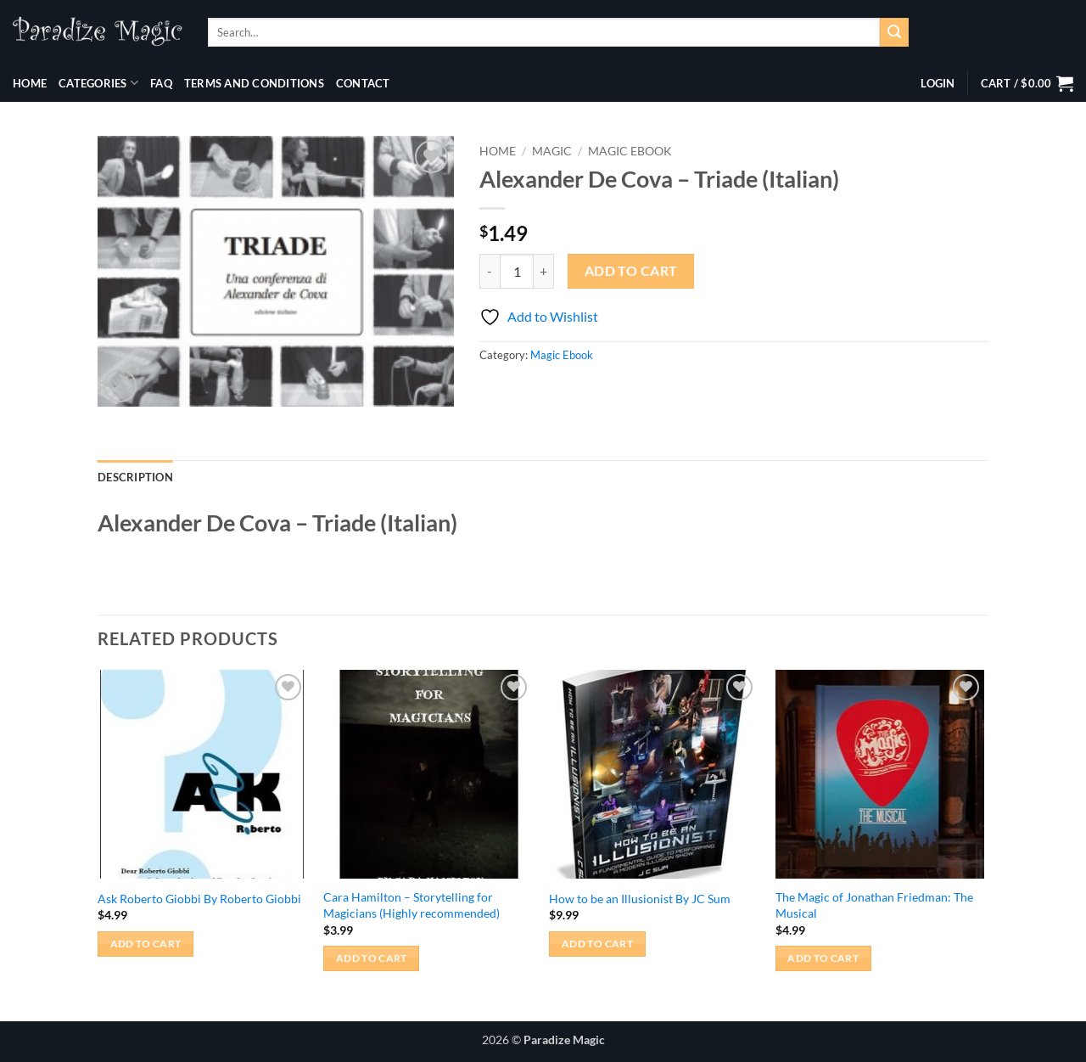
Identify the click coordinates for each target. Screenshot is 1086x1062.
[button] (937, 83)
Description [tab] (135, 477)
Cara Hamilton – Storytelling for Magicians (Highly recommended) (411, 905)
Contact (363, 83)
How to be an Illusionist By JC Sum (640, 898)
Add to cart (631, 270)
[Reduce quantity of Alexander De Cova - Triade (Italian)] (489, 271)
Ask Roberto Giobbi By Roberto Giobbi (199, 898)
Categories (98, 83)
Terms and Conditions (254, 83)
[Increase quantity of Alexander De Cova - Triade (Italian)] (544, 271)
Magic (552, 151)
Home (30, 83)
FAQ (161, 83)
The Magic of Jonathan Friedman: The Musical (874, 905)
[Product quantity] (517, 271)
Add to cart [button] (146, 943)
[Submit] (894, 32)
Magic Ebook (630, 151)
